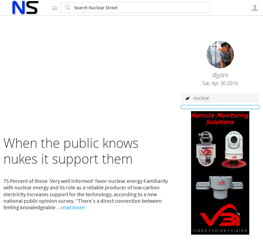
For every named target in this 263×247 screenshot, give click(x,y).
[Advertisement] (88, 87)
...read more (71, 207)
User (254, 7)
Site (54, 8)
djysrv (220, 75)
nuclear (201, 98)
